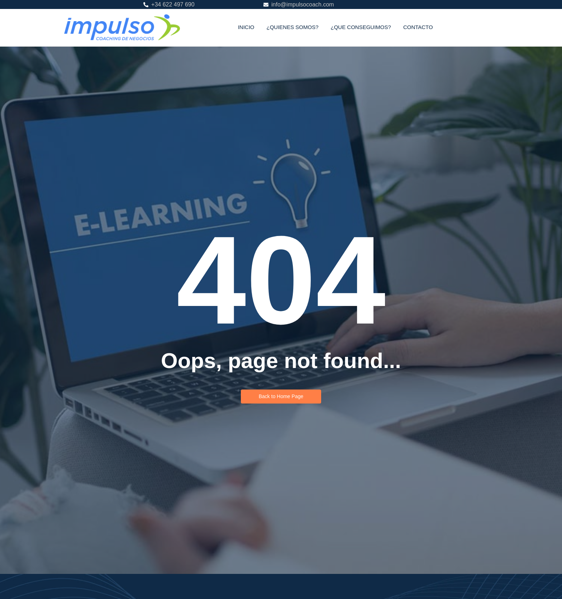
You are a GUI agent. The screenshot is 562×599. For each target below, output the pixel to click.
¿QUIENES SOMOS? (292, 27)
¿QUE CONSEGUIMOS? (361, 27)
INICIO (246, 27)
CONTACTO (418, 27)
